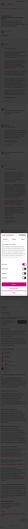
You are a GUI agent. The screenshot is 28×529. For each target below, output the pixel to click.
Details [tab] (14, 239)
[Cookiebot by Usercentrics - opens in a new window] (20, 235)
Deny (14, 292)
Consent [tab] (5, 239)
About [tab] (23, 239)
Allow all (14, 284)
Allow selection (14, 288)
